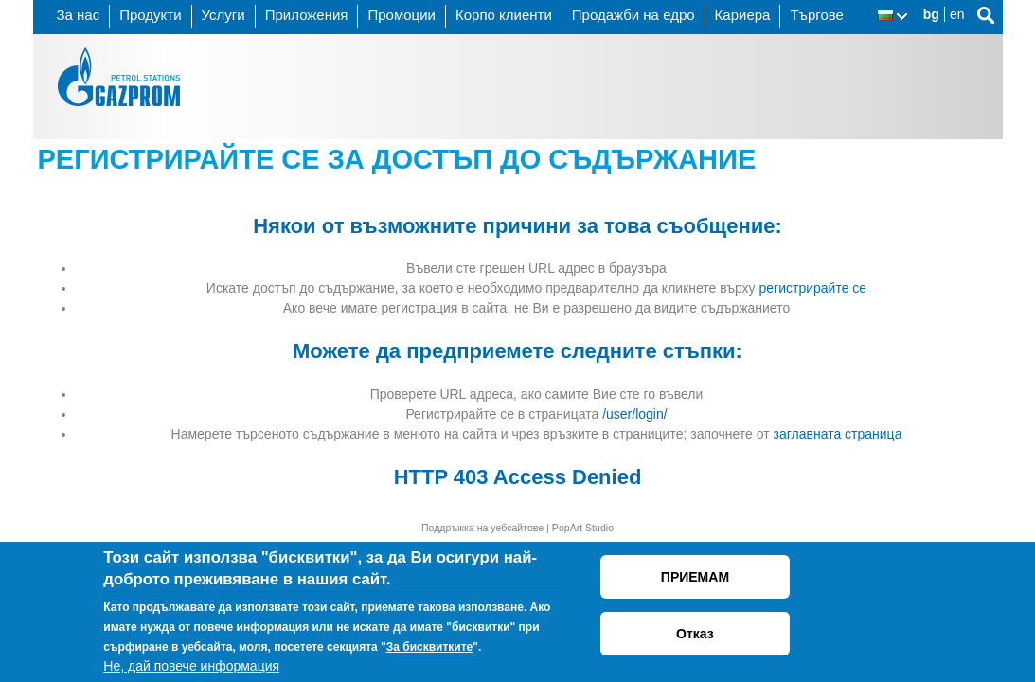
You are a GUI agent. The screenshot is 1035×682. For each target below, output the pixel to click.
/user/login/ (634, 414)
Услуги (223, 15)
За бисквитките (429, 647)
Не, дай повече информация (191, 665)
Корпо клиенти (503, 15)
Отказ (695, 633)
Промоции (401, 15)
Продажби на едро (633, 15)
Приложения (306, 15)
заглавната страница (838, 433)
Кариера (743, 15)
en (957, 14)
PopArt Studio (583, 527)
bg (931, 14)
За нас (78, 15)
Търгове (817, 15)
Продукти (150, 15)
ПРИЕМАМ (695, 576)
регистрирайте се (812, 288)
